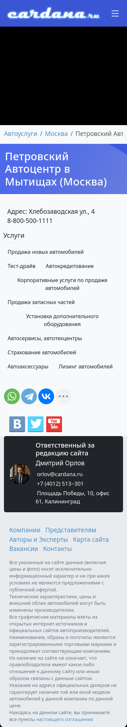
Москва (56, 133)
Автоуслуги (20, 133)
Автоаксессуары (28, 366)
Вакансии (23, 548)
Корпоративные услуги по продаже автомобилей (62, 284)
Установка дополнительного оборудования (62, 320)
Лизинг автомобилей (86, 366)
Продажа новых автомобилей (46, 251)
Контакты (57, 548)
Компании (25, 530)
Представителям (71, 530)
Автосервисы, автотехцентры (45, 338)
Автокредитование (70, 266)
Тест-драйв (22, 266)
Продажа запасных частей (41, 302)
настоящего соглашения (64, 719)
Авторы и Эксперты (38, 539)
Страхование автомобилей (42, 352)
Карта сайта (91, 539)
